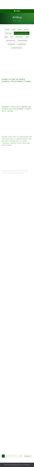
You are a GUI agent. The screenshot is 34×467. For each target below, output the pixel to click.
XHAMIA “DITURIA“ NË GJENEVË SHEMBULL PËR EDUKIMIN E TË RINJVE (16, 80)
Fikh (12, 37)
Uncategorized (21, 44)
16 (20, 456)
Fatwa (6, 37)
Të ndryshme (11, 44)
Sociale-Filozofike (22, 40)
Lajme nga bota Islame (22, 33)
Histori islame (19, 37)
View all (7, 29)
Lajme (27, 37)
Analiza (26, 29)
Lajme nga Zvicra (10, 40)
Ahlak (13, 29)
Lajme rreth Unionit (17, 48)
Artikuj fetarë (8, 33)
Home (14, 21)
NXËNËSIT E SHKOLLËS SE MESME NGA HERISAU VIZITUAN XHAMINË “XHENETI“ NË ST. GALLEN (17, 109)
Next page (27, 456)
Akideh (20, 29)
